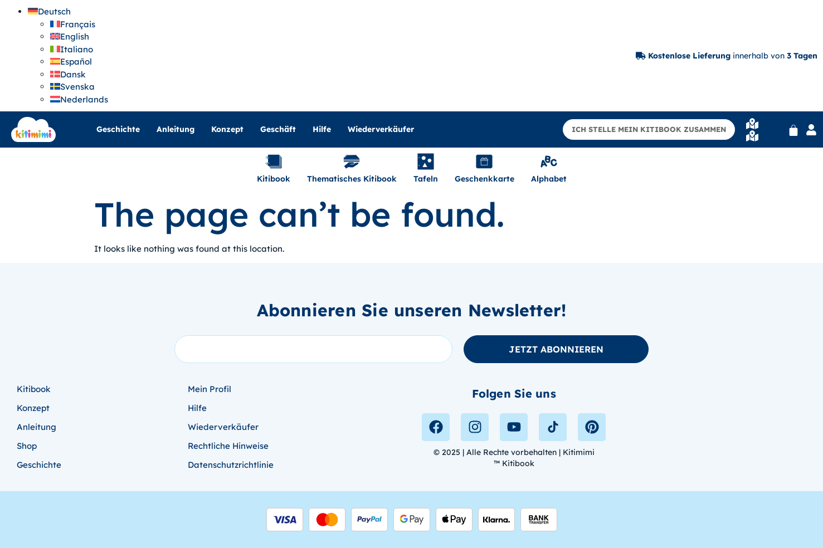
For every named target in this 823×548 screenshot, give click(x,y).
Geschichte (118, 129)
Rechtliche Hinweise (228, 446)
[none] (68, 56)
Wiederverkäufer (381, 129)
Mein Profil (209, 389)
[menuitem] (49, 11)
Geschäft (278, 129)
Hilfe (322, 129)
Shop (27, 446)
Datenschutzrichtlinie (231, 464)
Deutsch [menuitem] (54, 11)
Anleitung (175, 129)
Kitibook (34, 389)
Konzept (227, 129)
